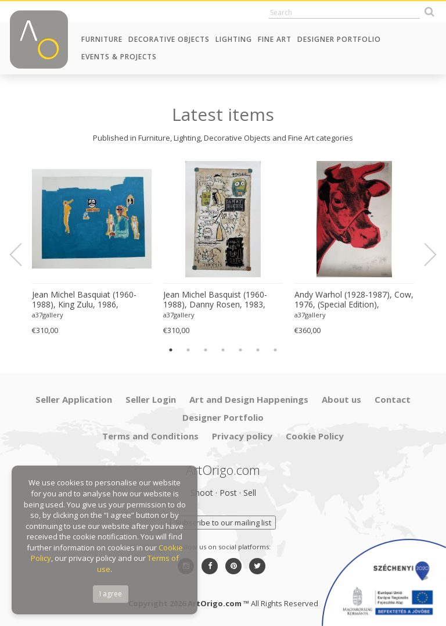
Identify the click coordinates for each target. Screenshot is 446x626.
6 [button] (258, 350)
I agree (110, 594)
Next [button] (423, 254)
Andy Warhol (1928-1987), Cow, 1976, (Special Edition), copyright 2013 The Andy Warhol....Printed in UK (353, 299)
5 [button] (240, 350)
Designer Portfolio (339, 39)
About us (341, 399)
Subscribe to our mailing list (223, 522)
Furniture (102, 39)
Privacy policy (242, 436)
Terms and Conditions (150, 436)
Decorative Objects (169, 39)
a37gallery (47, 314)
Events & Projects (119, 57)
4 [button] (223, 350)
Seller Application (73, 399)
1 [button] (171, 350)
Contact (393, 399)
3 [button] (205, 350)
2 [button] (188, 350)
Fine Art (275, 39)
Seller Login (150, 399)
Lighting (233, 39)
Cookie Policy (315, 436)
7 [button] (275, 350)
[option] (91, 248)
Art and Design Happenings (248, 399)
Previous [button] (22, 254)
